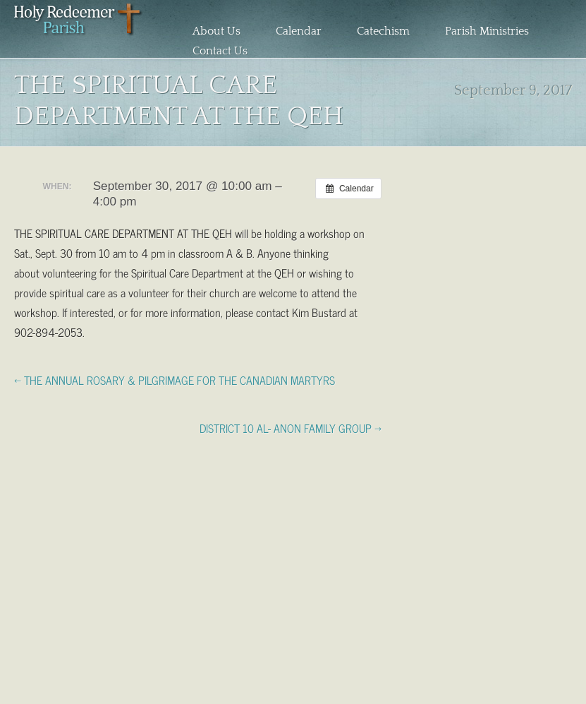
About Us (216, 31)
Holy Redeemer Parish (78, 32)
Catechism (383, 31)
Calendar (299, 31)
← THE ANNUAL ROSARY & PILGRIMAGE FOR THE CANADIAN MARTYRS (174, 379)
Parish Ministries (487, 31)
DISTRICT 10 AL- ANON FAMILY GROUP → (290, 427)
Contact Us (220, 50)
